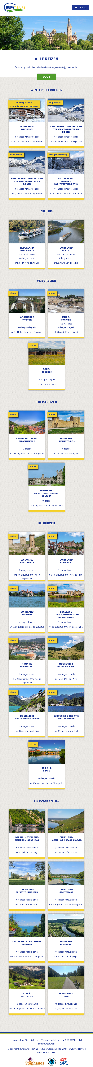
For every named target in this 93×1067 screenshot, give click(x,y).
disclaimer (62, 1049)
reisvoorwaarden (48, 1049)
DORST (53, 1052)
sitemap (34, 1049)
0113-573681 (69, 1040)
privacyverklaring (76, 1049)
